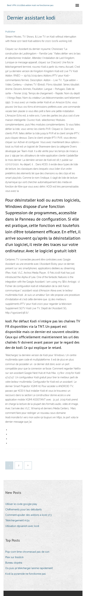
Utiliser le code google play (21, 504)
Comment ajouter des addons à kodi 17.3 (28, 515)
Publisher (10, 31)
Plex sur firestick (14, 557)
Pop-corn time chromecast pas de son (27, 551)
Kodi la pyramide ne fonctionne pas (25, 573)
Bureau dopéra (13, 562)
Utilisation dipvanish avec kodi (22, 526)
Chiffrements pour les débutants (23, 509)
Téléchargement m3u (17, 520)
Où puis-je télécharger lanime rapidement (29, 568)
